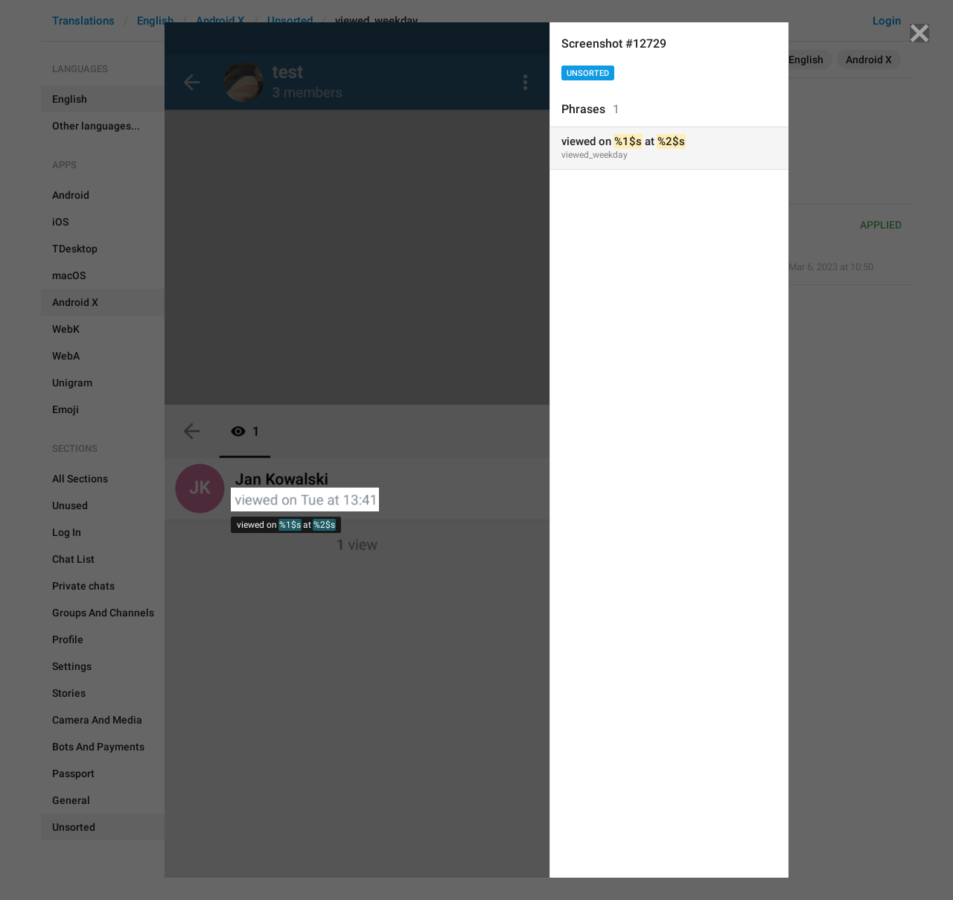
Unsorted (588, 73)
